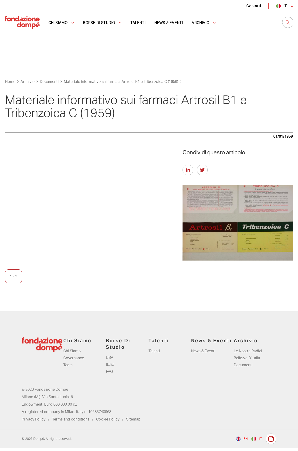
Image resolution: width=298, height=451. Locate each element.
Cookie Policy (107, 422)
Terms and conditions (70, 422)
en (246, 442)
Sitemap (133, 422)
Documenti (49, 84)
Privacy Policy (33, 422)
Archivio (27, 84)
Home (10, 84)
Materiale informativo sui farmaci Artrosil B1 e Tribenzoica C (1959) (121, 84)
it (285, 5)
